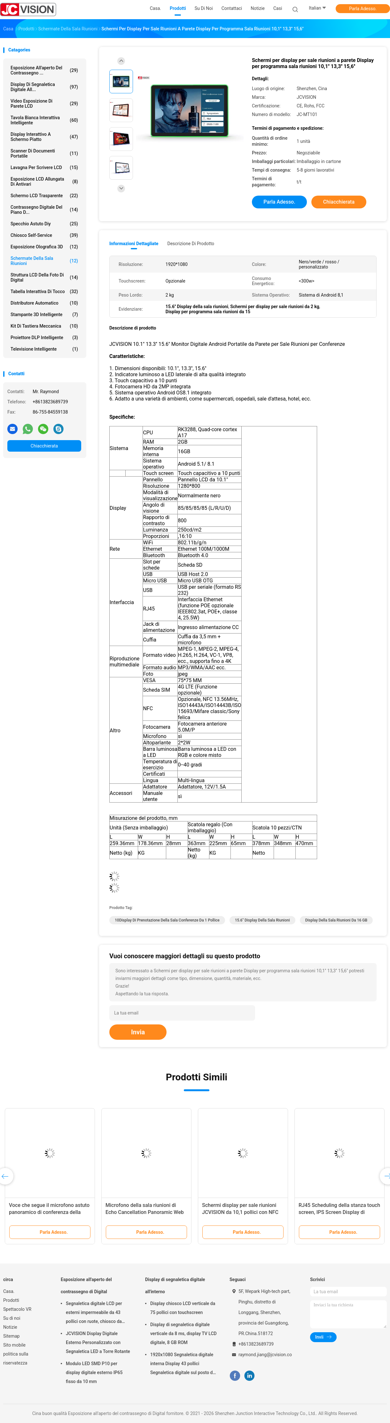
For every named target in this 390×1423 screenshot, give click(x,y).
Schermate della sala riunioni (44, 261)
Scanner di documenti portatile (44, 153)
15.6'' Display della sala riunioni (262, 920)
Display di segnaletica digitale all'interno (175, 1285)
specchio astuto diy (44, 224)
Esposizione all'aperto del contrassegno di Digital (86, 1285)
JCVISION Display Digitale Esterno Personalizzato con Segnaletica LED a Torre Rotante (98, 1342)
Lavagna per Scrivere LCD (44, 167)
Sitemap (11, 1336)
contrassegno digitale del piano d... (44, 210)
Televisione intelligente (44, 349)
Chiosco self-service (44, 235)
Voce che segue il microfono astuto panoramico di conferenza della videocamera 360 (49, 1212)
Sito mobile (14, 1345)
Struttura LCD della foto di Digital (44, 277)
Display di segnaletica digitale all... (44, 87)
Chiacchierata (44, 445)
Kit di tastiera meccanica (44, 326)
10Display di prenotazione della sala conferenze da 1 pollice (167, 920)
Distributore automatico (44, 303)
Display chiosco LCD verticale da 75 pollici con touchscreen (182, 1308)
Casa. (8, 1291)
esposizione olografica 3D (44, 247)
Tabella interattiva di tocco (44, 291)
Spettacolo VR (17, 1309)
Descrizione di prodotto (190, 243)
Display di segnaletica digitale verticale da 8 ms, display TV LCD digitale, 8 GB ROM (183, 1333)
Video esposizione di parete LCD (44, 103)
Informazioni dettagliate (133, 243)
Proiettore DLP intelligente (44, 337)
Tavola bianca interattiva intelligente (44, 120)
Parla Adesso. (363, 8)
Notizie (10, 1327)
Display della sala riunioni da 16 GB (336, 920)
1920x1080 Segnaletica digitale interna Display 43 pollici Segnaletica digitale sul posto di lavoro (182, 1364)
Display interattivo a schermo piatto (44, 137)
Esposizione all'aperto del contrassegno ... (44, 70)
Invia (138, 1032)
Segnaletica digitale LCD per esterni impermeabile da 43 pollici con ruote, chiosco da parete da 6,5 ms (94, 1313)
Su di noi (11, 1318)
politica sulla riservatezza (15, 1358)
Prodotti (11, 1300)
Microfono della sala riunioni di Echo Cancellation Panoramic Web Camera (144, 1212)
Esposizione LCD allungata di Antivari (44, 181)
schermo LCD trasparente (44, 195)
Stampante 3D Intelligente (44, 314)
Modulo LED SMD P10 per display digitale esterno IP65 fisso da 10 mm (94, 1372)
